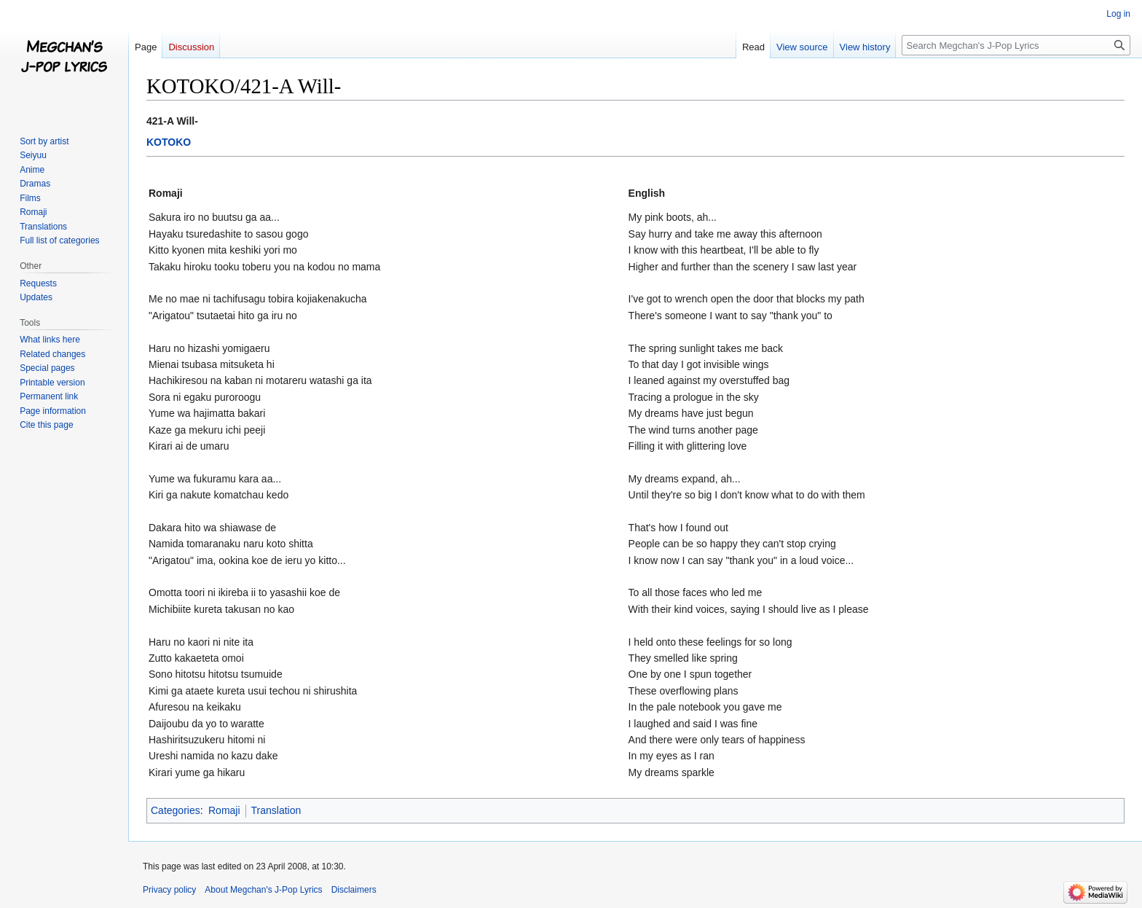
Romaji (224, 810)
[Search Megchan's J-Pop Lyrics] (1016, 45)
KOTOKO (168, 142)
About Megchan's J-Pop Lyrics (263, 890)
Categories (175, 810)
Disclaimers (354, 890)
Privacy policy (169, 890)
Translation (276, 810)
